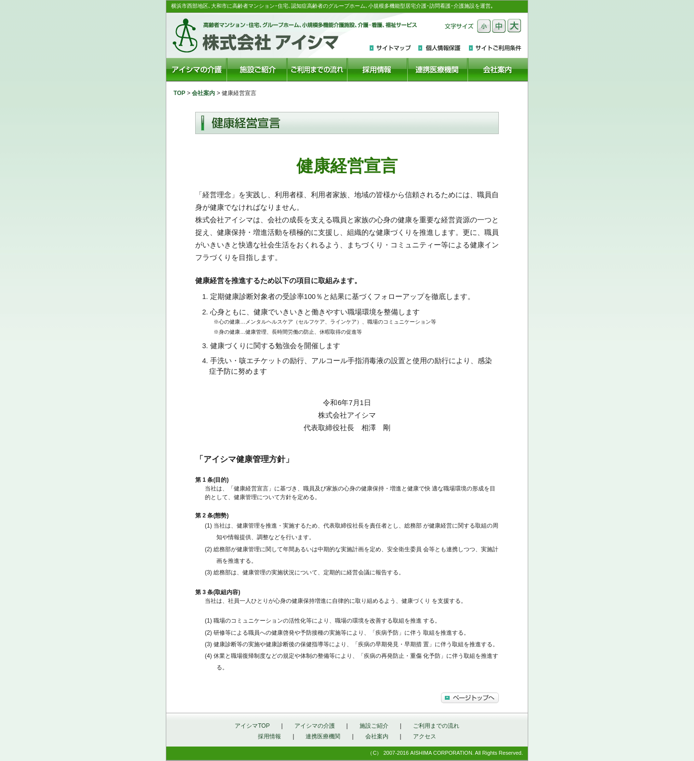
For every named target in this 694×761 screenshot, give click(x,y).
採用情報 (269, 736)
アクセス (424, 736)
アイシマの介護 (314, 725)
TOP (180, 93)
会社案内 (203, 93)
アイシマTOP (252, 725)
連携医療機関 (323, 736)
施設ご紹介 (374, 725)
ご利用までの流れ (436, 725)
